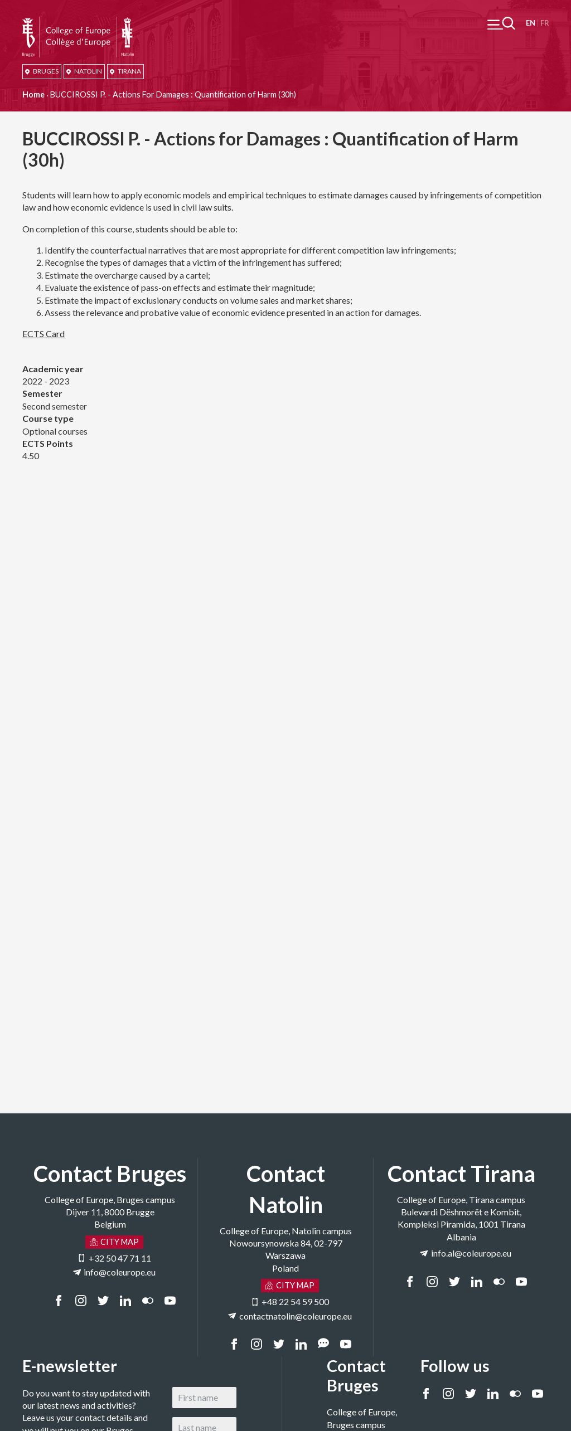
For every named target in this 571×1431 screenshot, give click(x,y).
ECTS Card (43, 333)
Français (544, 23)
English (530, 23)
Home (33, 94)
